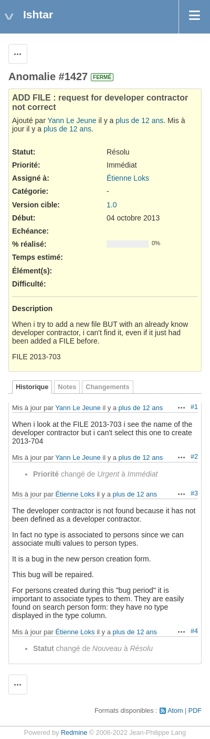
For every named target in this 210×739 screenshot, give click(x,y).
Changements (107, 387)
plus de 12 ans (139, 120)
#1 (194, 407)
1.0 (112, 205)
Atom (175, 710)
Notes (67, 387)
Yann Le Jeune (71, 120)
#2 (194, 456)
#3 (194, 493)
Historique (32, 387)
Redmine (74, 732)
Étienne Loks (128, 178)
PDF (195, 710)
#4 (194, 631)
